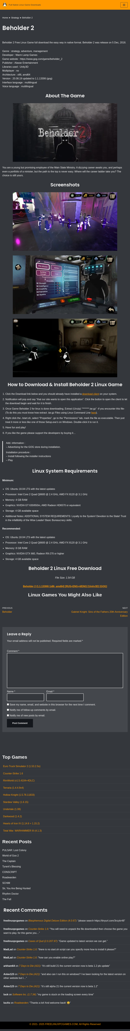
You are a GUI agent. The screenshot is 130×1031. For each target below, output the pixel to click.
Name (11, 692)
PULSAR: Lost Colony (14, 851)
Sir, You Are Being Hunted (16, 889)
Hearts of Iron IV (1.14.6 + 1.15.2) (21, 824)
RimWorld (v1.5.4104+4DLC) (19, 781)
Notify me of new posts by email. (27, 716)
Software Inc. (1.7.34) (24, 996)
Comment (13, 652)
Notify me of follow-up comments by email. (33, 711)
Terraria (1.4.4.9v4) (13, 789)
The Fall (6, 900)
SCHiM (6, 884)
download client (91, 394)
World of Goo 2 (10, 857)
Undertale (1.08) (12, 810)
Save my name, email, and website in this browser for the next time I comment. (52, 705)
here (94, 413)
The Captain (9, 862)
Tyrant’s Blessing (11, 868)
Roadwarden (9, 879)
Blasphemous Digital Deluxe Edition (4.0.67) (52, 922)
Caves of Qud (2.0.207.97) (43, 942)
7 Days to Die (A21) (30, 967)
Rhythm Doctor (10, 895)
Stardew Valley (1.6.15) (15, 803)
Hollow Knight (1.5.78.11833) (19, 796)
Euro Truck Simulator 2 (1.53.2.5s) (22, 767)
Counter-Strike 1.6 (13, 774)
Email (50, 692)
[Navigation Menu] (124, 5)
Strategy (15, 17)
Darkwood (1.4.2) (12, 817)
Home (5, 17)
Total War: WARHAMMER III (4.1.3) (22, 832)
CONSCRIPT (9, 873)
